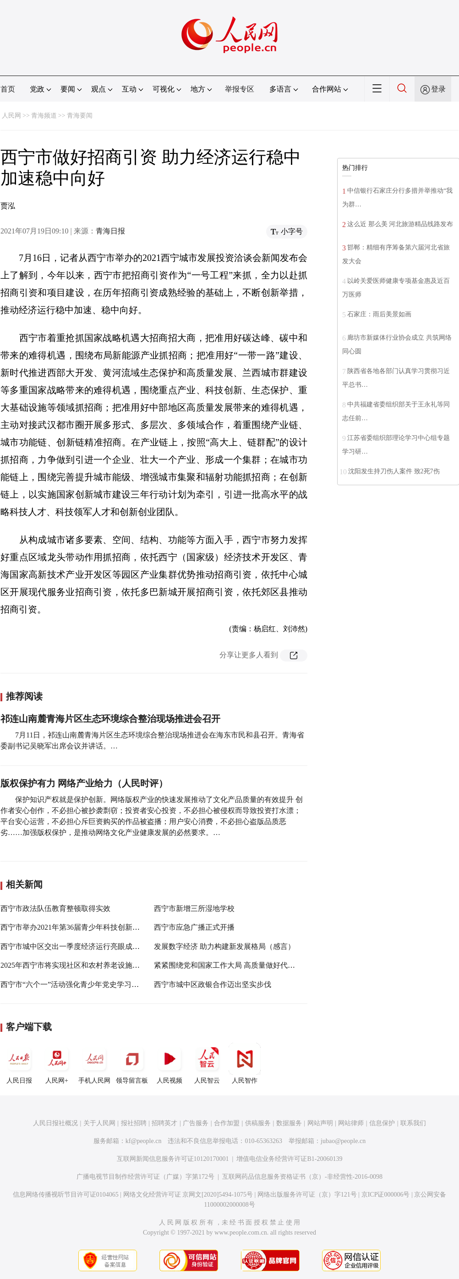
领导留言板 (132, 1063)
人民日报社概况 (55, 1123)
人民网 (11, 115)
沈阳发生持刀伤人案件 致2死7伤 (394, 471)
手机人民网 (94, 1063)
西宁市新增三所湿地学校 (194, 908)
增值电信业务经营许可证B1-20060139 (289, 1158)
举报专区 (239, 89)
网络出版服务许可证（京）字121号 (307, 1194)
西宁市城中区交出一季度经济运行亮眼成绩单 (73, 946)
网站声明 (320, 1123)
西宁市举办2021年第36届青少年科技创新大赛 (73, 927)
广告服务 (195, 1123)
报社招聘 (134, 1123)
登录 (438, 89)
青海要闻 (80, 115)
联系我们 (413, 1123)
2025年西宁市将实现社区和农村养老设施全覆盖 (77, 965)
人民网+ (57, 1063)
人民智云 (207, 1063)
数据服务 (289, 1123)
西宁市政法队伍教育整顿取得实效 (55, 908)
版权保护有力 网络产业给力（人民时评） (84, 783)
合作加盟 (227, 1123)
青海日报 (110, 231)
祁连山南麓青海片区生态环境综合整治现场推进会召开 (110, 719)
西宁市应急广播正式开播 (194, 927)
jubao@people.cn (343, 1141)
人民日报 (19, 1063)
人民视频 (169, 1063)
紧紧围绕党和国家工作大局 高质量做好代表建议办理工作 (246, 965)
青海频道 (44, 115)
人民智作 (245, 1063)
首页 (7, 89)
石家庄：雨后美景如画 (379, 314)
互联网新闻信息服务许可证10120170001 (173, 1158)
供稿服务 (258, 1123)
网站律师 (351, 1123)
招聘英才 (164, 1123)
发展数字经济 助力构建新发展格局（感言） (224, 946)
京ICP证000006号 (385, 1194)
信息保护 (382, 1123)
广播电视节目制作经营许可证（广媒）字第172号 (145, 1176)
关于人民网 (99, 1123)
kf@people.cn (144, 1141)
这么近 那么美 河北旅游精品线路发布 (400, 224)
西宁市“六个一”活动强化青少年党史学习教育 (73, 984)
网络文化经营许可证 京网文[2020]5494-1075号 (188, 1194)
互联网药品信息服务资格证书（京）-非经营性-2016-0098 (302, 1176)
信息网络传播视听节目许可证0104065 (66, 1194)
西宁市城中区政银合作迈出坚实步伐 (212, 984)
